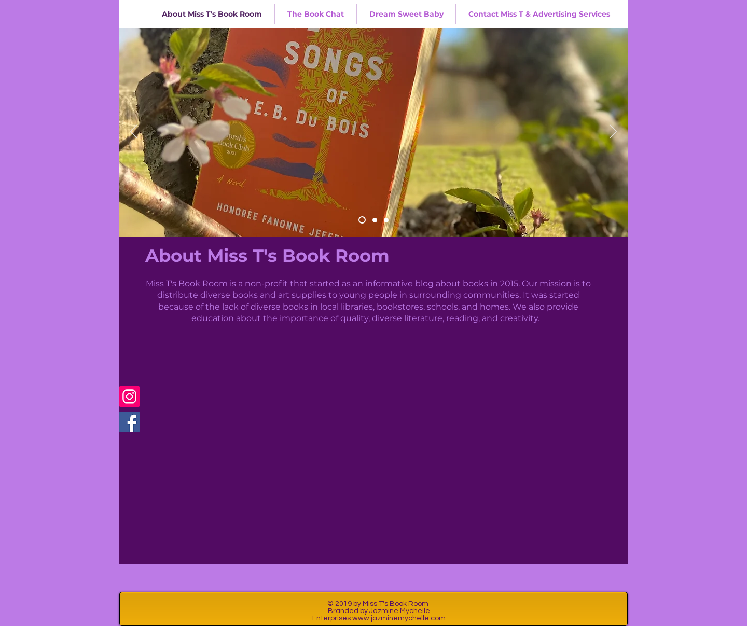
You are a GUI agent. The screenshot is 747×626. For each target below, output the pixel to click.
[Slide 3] (386, 220)
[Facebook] (129, 422)
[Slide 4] (362, 220)
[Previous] (133, 132)
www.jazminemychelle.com (399, 618)
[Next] (613, 132)
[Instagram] (129, 396)
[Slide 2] (374, 220)
